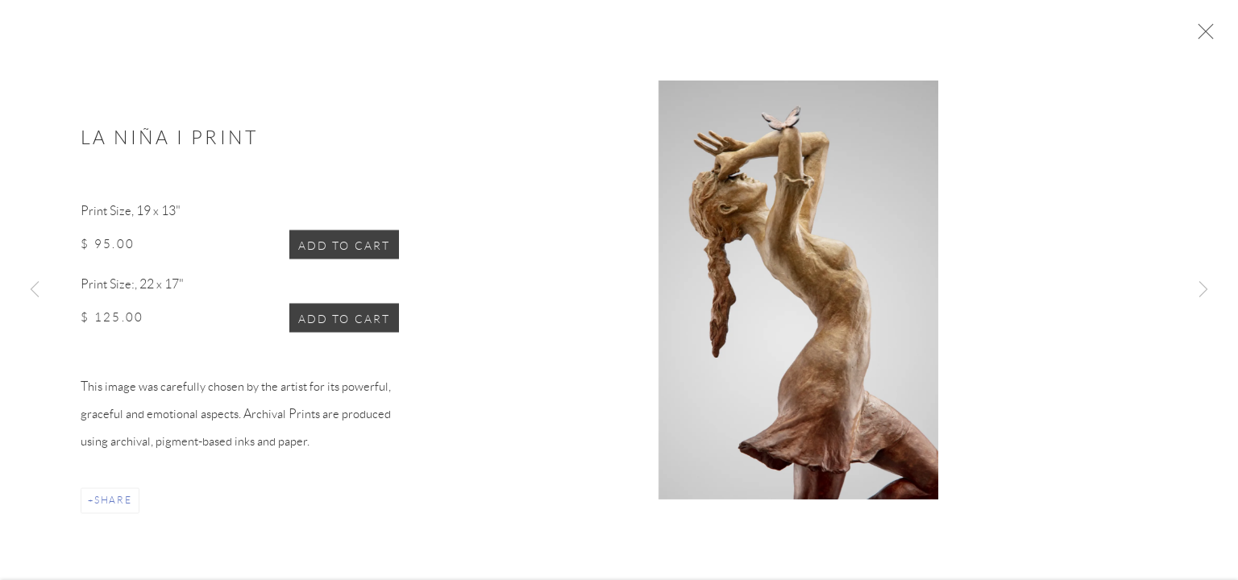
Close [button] (1206, 36)
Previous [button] (34, 290)
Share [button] (113, 504)
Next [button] (1203, 290)
